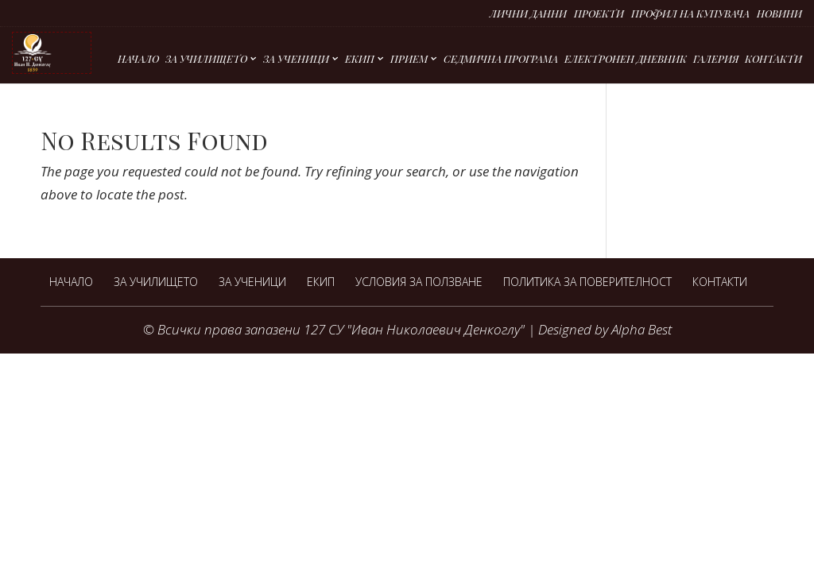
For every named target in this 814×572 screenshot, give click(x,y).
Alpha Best (641, 329)
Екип (359, 59)
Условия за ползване (419, 281)
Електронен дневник (625, 59)
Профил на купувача (690, 14)
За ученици (296, 59)
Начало (138, 59)
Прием (409, 59)
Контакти (773, 59)
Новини (779, 14)
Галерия (715, 59)
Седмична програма (501, 59)
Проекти (599, 14)
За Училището (206, 59)
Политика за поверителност (587, 281)
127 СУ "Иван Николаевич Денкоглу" (414, 329)
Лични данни (528, 14)
